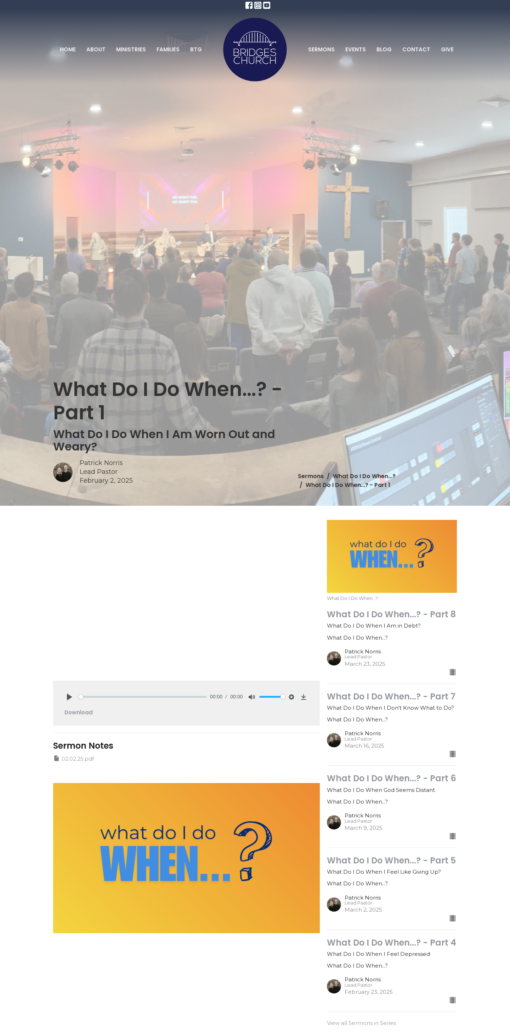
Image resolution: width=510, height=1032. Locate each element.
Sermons (321, 49)
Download (78, 712)
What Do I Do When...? (364, 476)
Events (355, 49)
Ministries (131, 49)
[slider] (142, 696)
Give (447, 49)
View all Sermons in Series (361, 1023)
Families (168, 49)
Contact (416, 49)
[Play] (69, 697)
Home (68, 49)
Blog (384, 49)
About (96, 49)
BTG (196, 49)
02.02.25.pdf (73, 758)
